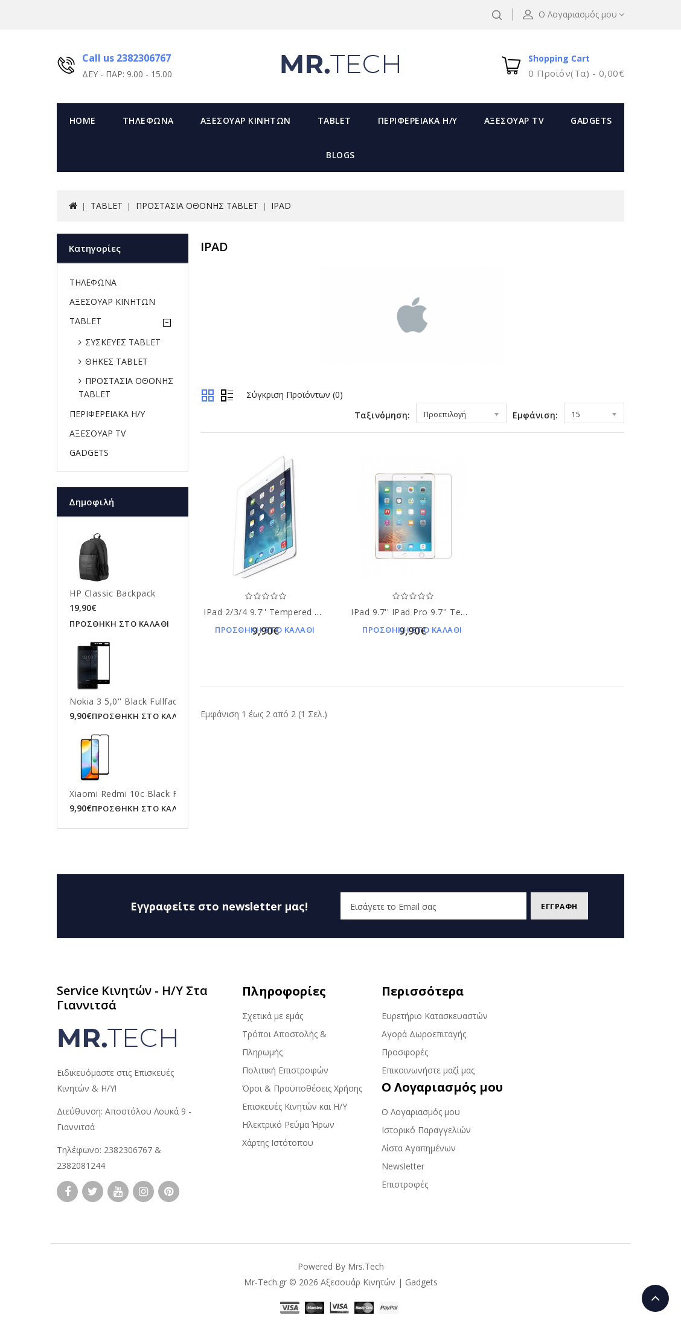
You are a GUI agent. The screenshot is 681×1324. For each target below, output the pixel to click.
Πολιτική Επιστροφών (285, 1070)
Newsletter (403, 1166)
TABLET (334, 120)
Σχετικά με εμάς (272, 1016)
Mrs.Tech (366, 1266)
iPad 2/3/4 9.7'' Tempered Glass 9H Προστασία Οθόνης (319, 612)
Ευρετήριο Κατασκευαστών (435, 1016)
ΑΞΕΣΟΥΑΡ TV (514, 120)
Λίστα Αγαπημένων (419, 1148)
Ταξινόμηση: (382, 415)
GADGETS (591, 120)
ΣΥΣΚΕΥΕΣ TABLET (123, 342)
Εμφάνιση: (535, 415)
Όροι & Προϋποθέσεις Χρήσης (302, 1088)
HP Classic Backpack (112, 593)
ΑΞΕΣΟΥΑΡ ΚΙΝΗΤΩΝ (245, 120)
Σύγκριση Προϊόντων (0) (294, 394)
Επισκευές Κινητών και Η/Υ (294, 1106)
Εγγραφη (554, 906)
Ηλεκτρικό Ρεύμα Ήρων (288, 1124)
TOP (655, 1298)
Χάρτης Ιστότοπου (277, 1142)
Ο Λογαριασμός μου (421, 1112)
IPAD (281, 205)
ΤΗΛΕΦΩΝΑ (148, 120)
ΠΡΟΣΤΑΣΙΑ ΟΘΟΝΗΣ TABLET (197, 205)
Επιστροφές (405, 1184)
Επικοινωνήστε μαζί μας (428, 1070)
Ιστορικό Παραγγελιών (426, 1130)
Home (82, 120)
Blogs (340, 155)
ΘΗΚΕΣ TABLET (116, 361)
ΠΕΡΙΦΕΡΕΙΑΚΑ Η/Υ (418, 120)
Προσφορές (405, 1052)
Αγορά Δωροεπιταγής (424, 1034)
